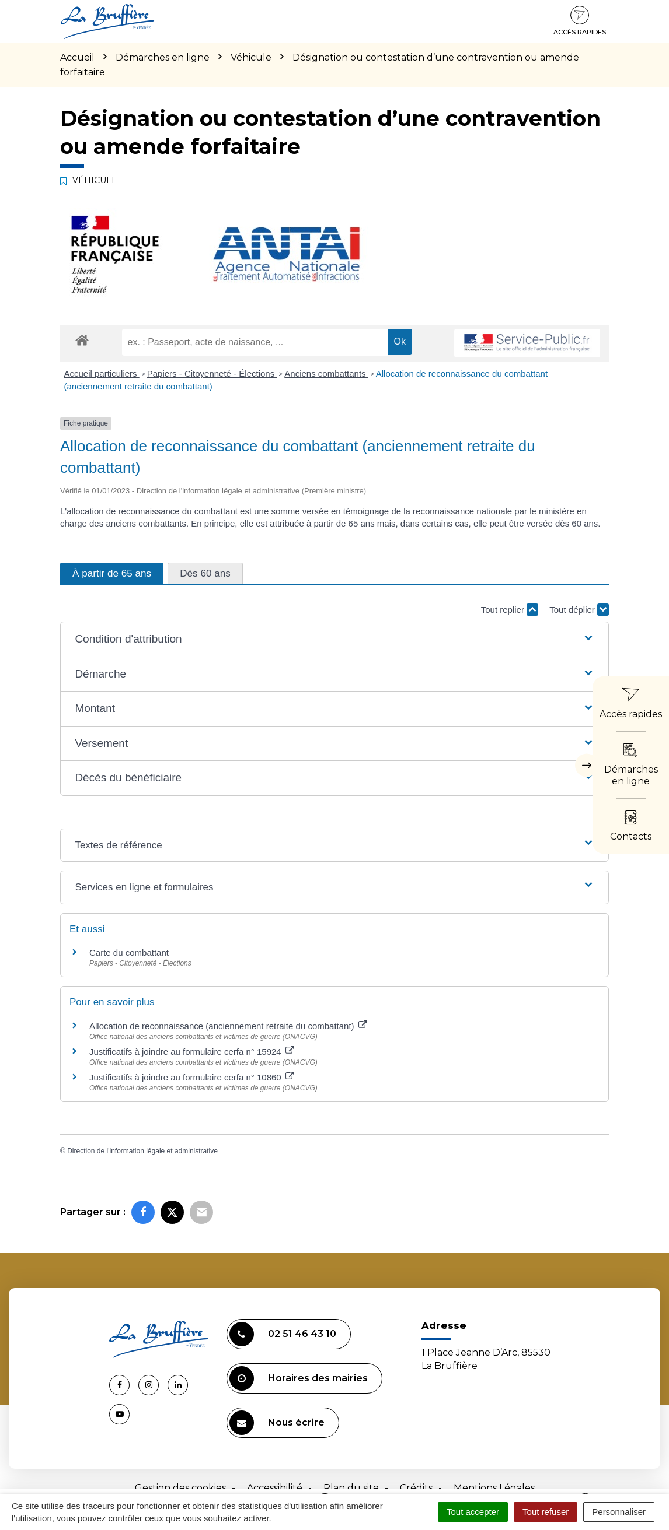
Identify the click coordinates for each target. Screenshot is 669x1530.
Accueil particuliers (102, 373)
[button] (334, 639)
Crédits (416, 1487)
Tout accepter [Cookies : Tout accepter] (473, 1512)
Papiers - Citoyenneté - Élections (212, 373)
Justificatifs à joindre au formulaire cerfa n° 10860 (191, 1077)
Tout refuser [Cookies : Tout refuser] (545, 1512)
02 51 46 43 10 (282, 1334)
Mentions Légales (494, 1487)
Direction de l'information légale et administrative (142, 1151)
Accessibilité (274, 1487)
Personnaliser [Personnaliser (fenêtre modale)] (619, 1512)
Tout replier (509, 609)
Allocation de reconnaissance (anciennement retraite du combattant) (228, 1026)
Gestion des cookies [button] (180, 1487)
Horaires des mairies (298, 1378)
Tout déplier (579, 609)
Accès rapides (579, 21)
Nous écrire (277, 1422)
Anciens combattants (326, 373)
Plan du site (351, 1487)
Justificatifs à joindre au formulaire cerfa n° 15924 (191, 1052)
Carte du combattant (129, 952)
